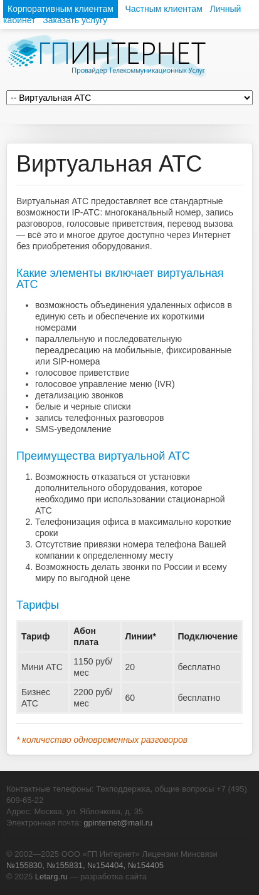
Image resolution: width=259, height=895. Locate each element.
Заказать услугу (75, 20)
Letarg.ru (51, 876)
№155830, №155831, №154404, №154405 (85, 865)
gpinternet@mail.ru (117, 822)
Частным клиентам (163, 9)
